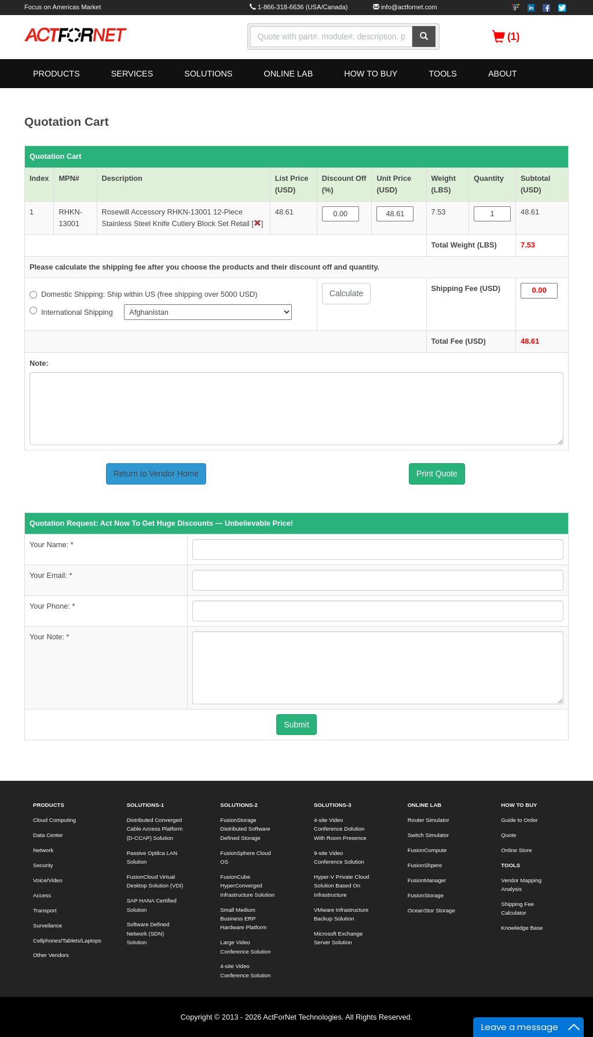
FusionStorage (426, 895)
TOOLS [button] (443, 73)
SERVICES (132, 73)
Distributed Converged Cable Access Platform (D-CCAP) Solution (155, 829)
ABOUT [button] (502, 73)
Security (43, 865)
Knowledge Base (522, 928)
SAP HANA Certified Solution (152, 904)
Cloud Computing (54, 820)
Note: (39, 363)
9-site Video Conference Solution (339, 857)
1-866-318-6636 (281, 6)
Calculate (346, 293)
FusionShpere (425, 865)
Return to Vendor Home (156, 473)
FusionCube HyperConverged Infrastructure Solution (247, 886)
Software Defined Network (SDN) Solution (148, 933)
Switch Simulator (428, 835)
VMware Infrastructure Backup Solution (341, 914)
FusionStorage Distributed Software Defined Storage (245, 829)
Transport (45, 910)
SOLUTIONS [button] (208, 73)
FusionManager (427, 880)
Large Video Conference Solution (245, 946)
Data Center (48, 835)
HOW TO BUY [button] (370, 73)
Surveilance (47, 925)
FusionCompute (427, 850)
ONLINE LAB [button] (288, 73)
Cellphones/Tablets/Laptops (67, 940)
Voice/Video (48, 880)
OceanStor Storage (431, 910)
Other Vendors (51, 955)
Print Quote (436, 473)
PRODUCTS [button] (56, 73)
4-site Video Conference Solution (245, 970)
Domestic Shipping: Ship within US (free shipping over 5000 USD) (143, 294)
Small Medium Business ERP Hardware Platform (243, 919)
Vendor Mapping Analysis (521, 884)
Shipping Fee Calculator (517, 908)
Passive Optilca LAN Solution (152, 857)
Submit (296, 724)
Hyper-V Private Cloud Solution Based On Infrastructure (341, 886)
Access (42, 895)
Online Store (516, 850)
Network (43, 850)
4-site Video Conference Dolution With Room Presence (340, 829)
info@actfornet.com (409, 6)
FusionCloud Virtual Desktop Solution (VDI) (155, 881)
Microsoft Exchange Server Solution (338, 937)
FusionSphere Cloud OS (245, 857)
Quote (508, 835)
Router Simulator (428, 820)
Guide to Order (519, 820)
